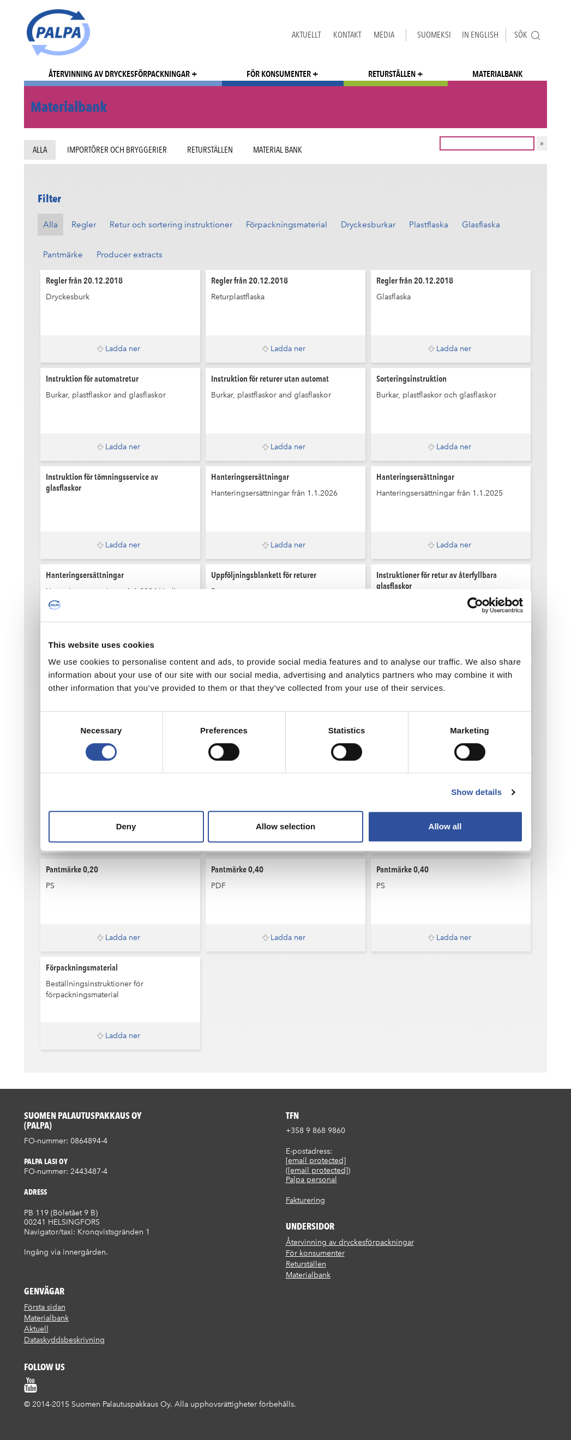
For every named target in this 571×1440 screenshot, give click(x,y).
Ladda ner (122, 348)
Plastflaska (428, 225)
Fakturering (305, 1200)
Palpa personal (311, 1179)
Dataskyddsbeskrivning (64, 1340)
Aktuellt (306, 34)
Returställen (392, 74)
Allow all (445, 826)
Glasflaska (481, 225)
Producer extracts (130, 255)
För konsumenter (279, 74)
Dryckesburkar (368, 225)
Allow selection (285, 826)
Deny (126, 826)
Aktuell (36, 1329)
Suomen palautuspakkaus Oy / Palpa (58, 32)
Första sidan (44, 1307)
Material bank (277, 149)
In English (480, 34)
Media (384, 34)
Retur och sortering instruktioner (171, 225)
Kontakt (347, 34)
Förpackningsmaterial (286, 225)
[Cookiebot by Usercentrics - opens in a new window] (475, 605)
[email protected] (316, 1160)
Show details (476, 792)
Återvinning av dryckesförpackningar (119, 74)
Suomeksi (434, 34)
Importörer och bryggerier (117, 149)
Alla (40, 149)
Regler (83, 225)
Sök (527, 35)
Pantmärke (63, 255)
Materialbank (497, 74)
